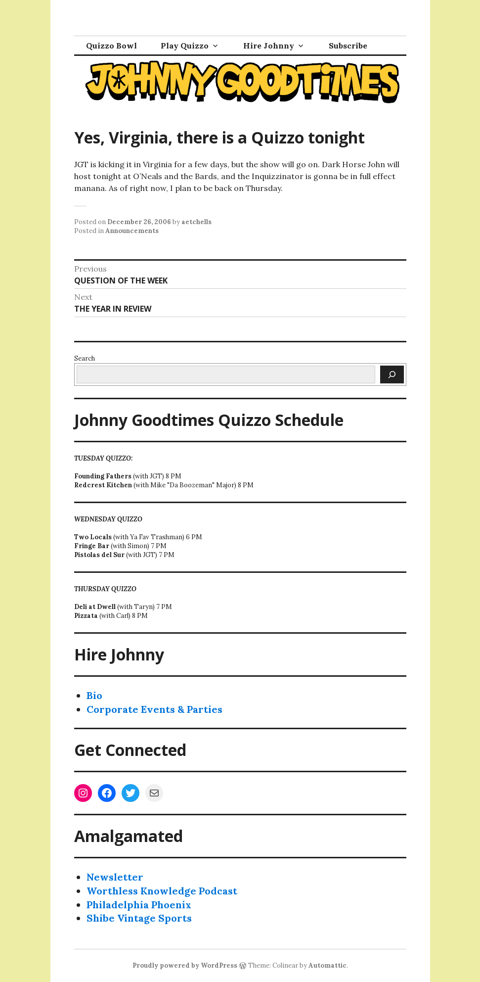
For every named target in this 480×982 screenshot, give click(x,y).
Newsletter (115, 877)
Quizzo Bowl (111, 45)
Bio (94, 695)
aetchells (196, 222)
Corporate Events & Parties (154, 709)
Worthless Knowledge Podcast (162, 891)
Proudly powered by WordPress (184, 965)
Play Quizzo (185, 45)
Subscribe (348, 45)
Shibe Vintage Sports (139, 918)
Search (84, 358)
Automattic (327, 965)
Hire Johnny (268, 45)
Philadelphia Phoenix (139, 904)
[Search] (392, 374)
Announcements (132, 231)
